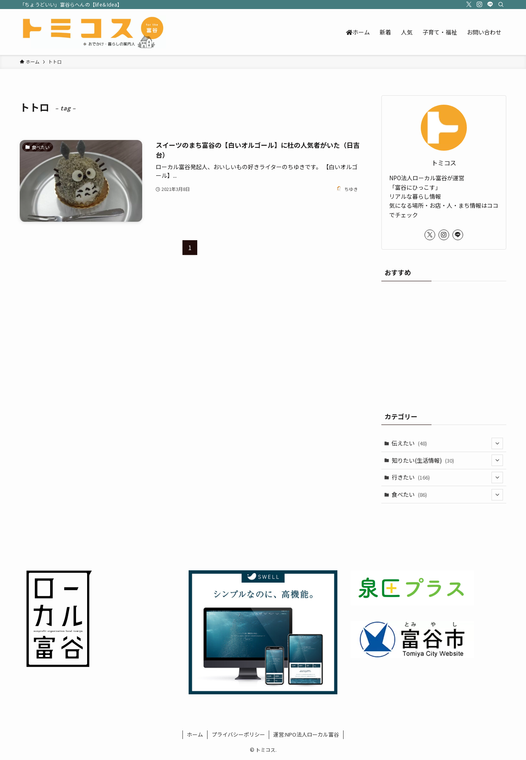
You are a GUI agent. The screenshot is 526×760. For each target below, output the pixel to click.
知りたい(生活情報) (447, 460)
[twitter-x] (469, 4)
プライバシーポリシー (238, 734)
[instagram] (479, 4)
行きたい (447, 477)
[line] (490, 4)
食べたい (447, 495)
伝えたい (447, 443)
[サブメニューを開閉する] (497, 443)
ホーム (195, 734)
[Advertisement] (443, 342)
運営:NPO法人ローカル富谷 (306, 734)
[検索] (501, 4)
